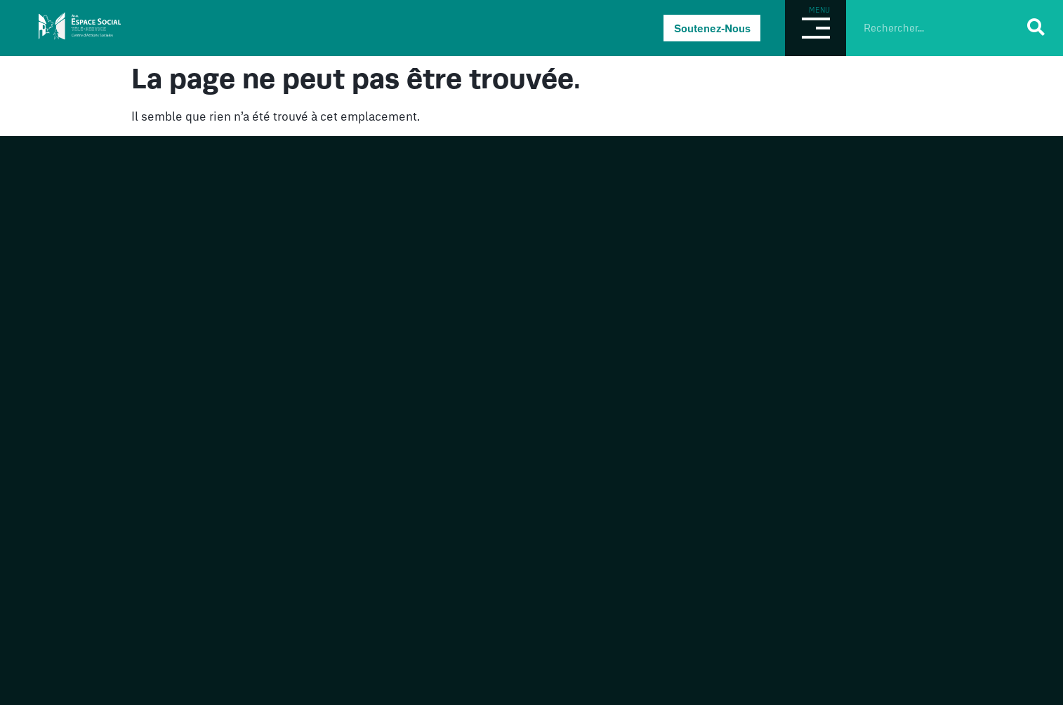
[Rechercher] (1036, 27)
